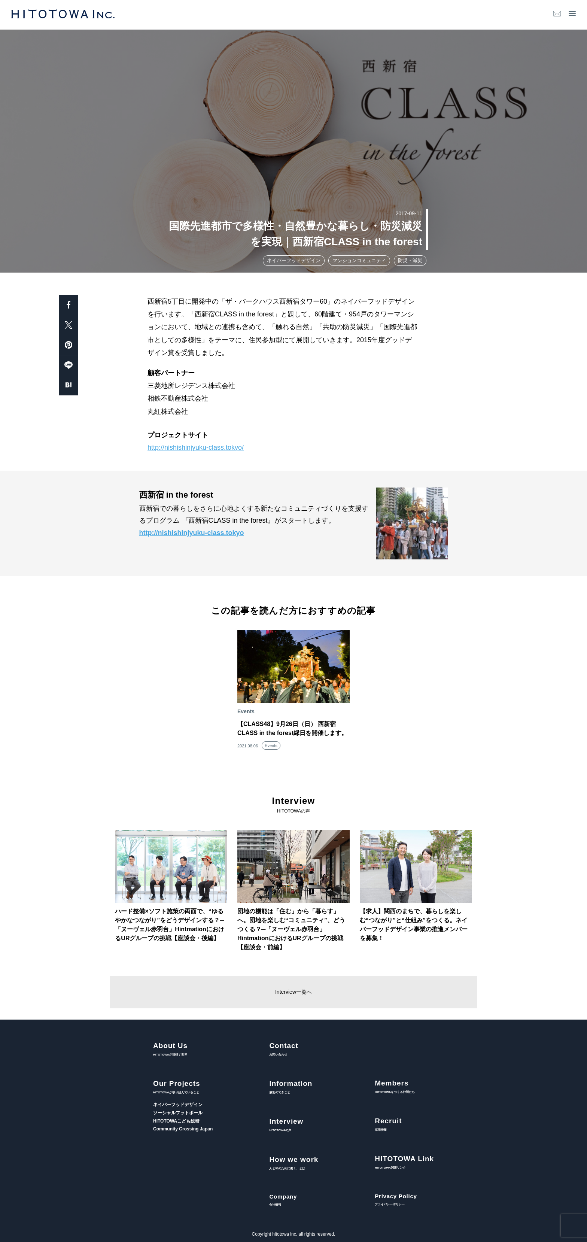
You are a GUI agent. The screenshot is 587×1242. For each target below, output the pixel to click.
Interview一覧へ (293, 992)
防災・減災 (410, 260)
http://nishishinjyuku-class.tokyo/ (195, 447)
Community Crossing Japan (183, 1129)
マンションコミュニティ (359, 260)
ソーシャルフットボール (178, 1112)
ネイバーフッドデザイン (293, 260)
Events (271, 745)
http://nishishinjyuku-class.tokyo (191, 533)
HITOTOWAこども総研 (176, 1121)
